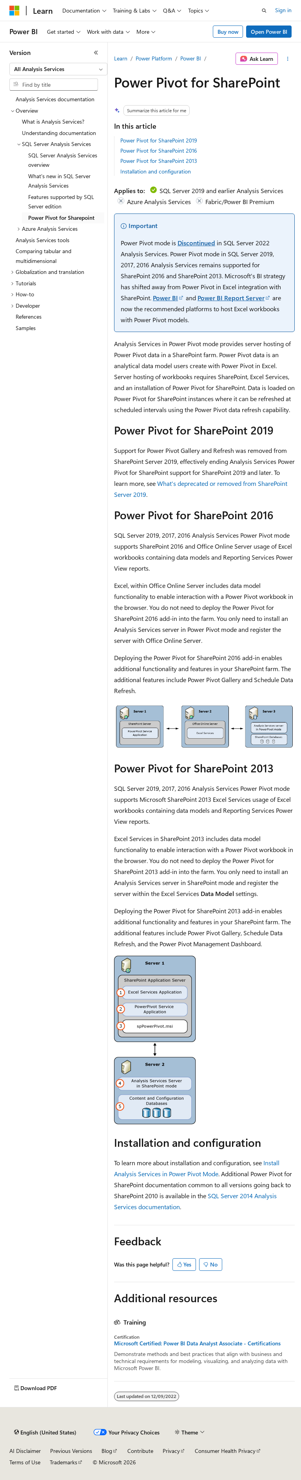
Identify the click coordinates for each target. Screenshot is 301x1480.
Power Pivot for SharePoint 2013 (158, 160)
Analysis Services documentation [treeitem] (55, 99)
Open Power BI (269, 31)
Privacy (171, 1450)
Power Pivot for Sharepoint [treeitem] (61, 217)
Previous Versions (71, 1450)
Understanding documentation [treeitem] (59, 133)
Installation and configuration (155, 171)
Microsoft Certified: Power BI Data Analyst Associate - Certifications (197, 1343)
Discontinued (196, 243)
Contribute (140, 1450)
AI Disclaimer (25, 1450)
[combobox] (58, 69)
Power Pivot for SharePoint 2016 (158, 150)
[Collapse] (96, 53)
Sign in (283, 10)
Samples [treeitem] (26, 328)
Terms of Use (24, 1462)
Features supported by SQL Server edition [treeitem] (61, 201)
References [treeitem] (29, 316)
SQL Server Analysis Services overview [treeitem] (62, 160)
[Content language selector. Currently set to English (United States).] (45, 1432)
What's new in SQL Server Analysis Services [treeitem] (59, 181)
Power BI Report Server (231, 298)
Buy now (228, 31)
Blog (107, 1450)
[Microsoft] (14, 10)
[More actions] (288, 59)
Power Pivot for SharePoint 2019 (158, 140)
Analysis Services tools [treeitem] (42, 240)
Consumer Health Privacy (225, 1450)
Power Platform (154, 58)
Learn (120, 58)
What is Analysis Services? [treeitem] (53, 121)
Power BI (190, 58)
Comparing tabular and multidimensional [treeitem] (43, 256)
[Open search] (264, 11)
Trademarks (63, 1462)
